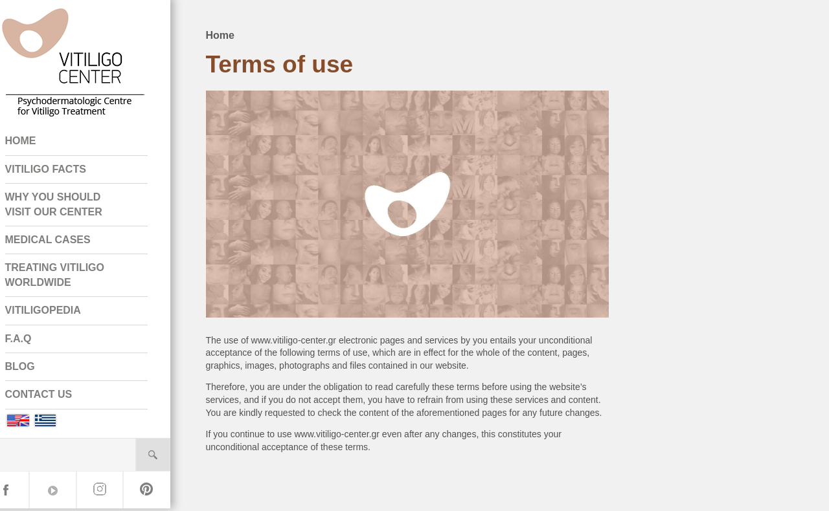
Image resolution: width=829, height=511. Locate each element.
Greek (63, 423)
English (35, 423)
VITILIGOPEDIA (60, 312)
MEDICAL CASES (65, 242)
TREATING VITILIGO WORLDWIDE (72, 277)
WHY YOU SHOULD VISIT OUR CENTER (71, 206)
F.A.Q (36, 341)
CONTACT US (56, 397)
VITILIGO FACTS (63, 171)
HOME (38, 143)
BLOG (37, 369)
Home (237, 32)
